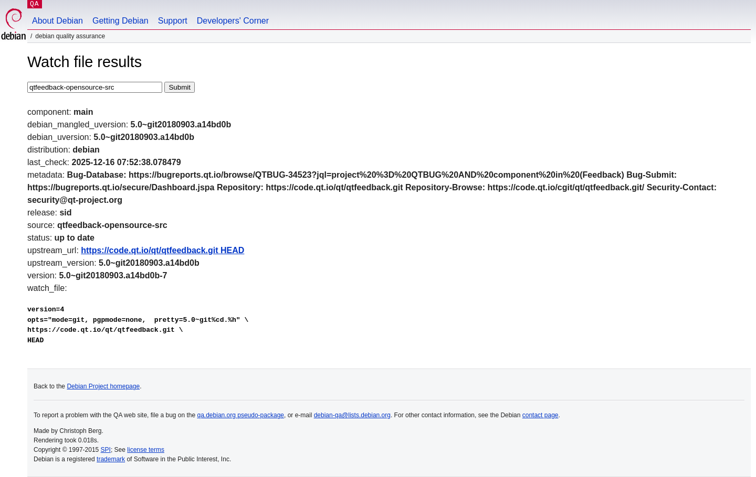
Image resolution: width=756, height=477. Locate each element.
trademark (111, 459)
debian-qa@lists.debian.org (352, 415)
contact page (540, 415)
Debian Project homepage (103, 386)
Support (172, 20)
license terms (145, 449)
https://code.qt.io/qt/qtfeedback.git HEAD (162, 250)
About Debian (57, 20)
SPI (106, 449)
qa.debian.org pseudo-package (240, 415)
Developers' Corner (233, 20)
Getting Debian (120, 20)
